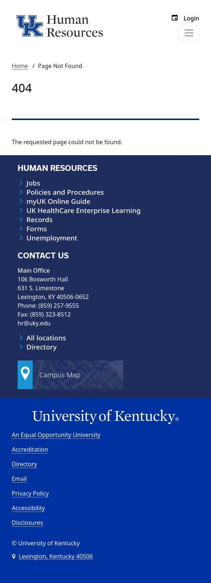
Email (19, 479)
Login (191, 18)
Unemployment (51, 237)
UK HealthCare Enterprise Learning (83, 210)
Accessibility (28, 508)
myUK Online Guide (58, 201)
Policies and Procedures (65, 192)
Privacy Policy (30, 493)
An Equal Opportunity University (56, 435)
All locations (46, 337)
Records (39, 219)
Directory (41, 347)
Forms (36, 228)
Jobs (33, 183)
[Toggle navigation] (189, 33)
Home (20, 66)
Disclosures (27, 523)
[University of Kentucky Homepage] (105, 417)
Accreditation (30, 449)
